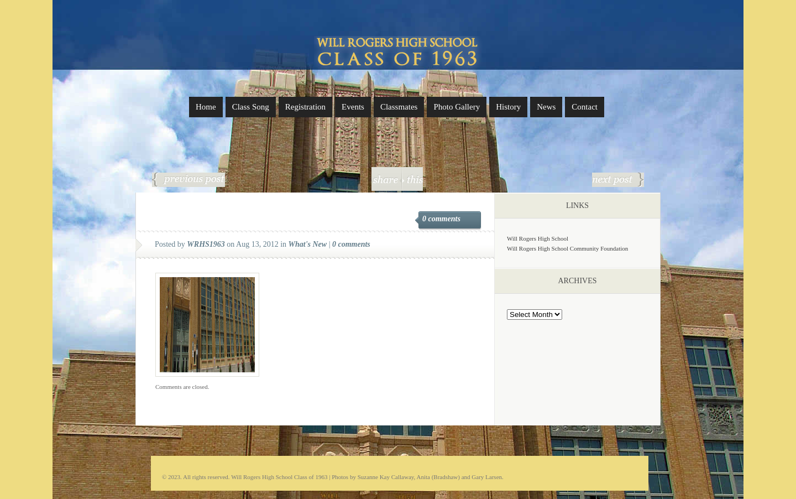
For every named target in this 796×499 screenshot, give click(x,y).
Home (206, 106)
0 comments (441, 219)
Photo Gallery (456, 106)
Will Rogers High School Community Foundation (567, 248)
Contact (585, 106)
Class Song (250, 106)
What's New (308, 244)
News (546, 106)
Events (353, 106)
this (412, 179)
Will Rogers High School (537, 238)
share (386, 179)
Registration (305, 106)
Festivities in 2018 (618, 180)
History (508, 106)
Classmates (399, 106)
